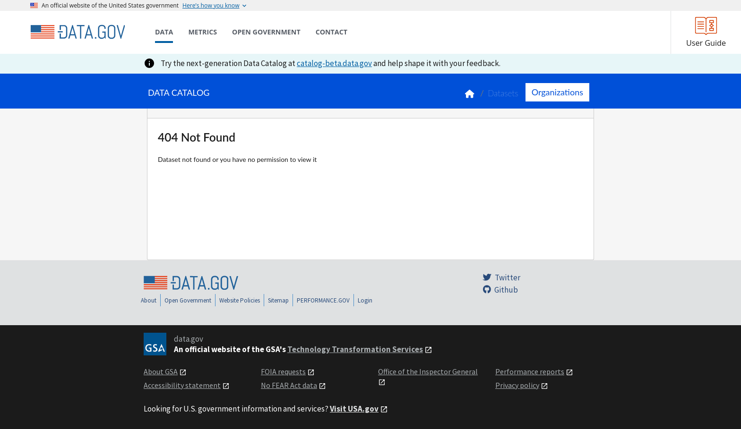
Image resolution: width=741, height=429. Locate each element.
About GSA (161, 371)
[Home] (77, 32)
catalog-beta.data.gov (334, 63)
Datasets (503, 93)
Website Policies (239, 300)
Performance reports (529, 371)
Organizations (557, 92)
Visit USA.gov (354, 409)
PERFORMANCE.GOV (323, 300)
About (148, 300)
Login (365, 300)
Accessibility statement (182, 385)
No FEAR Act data (289, 385)
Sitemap (278, 300)
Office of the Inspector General (428, 371)
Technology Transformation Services (355, 349)
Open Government (187, 300)
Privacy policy (517, 385)
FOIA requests (283, 371)
